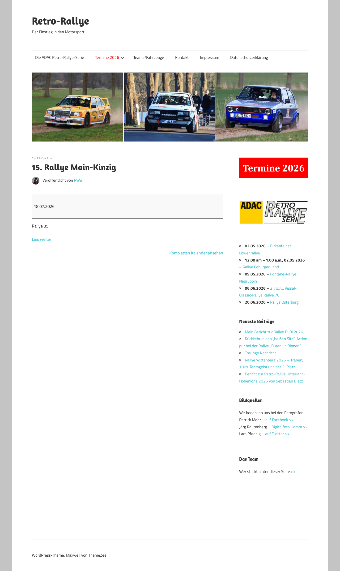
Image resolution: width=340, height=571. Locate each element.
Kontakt (182, 57)
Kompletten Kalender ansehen (196, 253)
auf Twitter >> (277, 434)
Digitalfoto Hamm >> (290, 427)
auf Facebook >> (279, 420)
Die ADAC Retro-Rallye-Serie (59, 57)
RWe (78, 180)
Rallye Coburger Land (261, 267)
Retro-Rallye (60, 20)
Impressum (209, 57)
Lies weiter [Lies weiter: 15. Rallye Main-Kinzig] (41, 239)
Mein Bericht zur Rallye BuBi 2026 (274, 332)
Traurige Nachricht (260, 353)
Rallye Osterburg (284, 302)
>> (293, 471)
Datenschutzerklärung (249, 57)
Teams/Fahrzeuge (148, 57)
